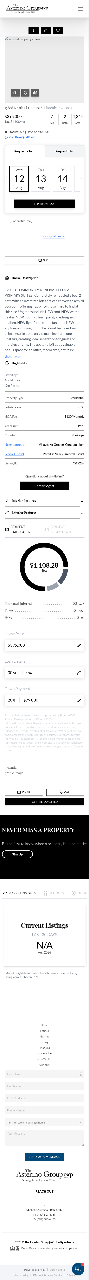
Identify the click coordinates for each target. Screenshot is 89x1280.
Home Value (44, 1053)
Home (44, 1025)
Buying (44, 1036)
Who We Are (44, 1059)
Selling (44, 1042)
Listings (44, 1030)
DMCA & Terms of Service (47, 1275)
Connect (44, 1064)
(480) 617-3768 (46, 1214)
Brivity (41, 1269)
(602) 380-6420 (46, 1219)
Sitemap (71, 1275)
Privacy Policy (20, 1275)
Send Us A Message (44, 1156)
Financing (44, 1047)
